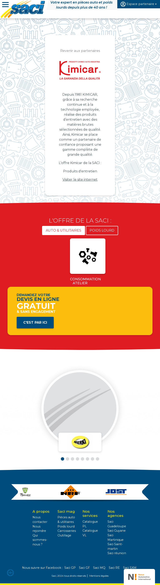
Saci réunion (117, 553)
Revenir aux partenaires (80, 51)
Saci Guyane (117, 530)
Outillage (64, 535)
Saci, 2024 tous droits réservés (68, 575)
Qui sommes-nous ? (39, 540)
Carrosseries (67, 531)
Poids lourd (66, 526)
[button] (62, 459)
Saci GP (70, 568)
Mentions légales (99, 575)
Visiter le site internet (80, 180)
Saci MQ (99, 568)
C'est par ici (35, 322)
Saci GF (84, 568)
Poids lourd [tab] (102, 230)
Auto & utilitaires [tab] (63, 230)
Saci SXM (129, 568)
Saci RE (114, 568)
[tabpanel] (80, 262)
